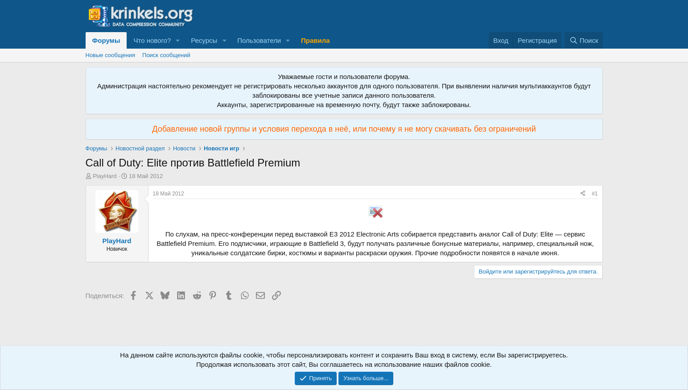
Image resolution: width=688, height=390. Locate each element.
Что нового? (152, 40)
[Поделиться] (583, 194)
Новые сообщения (111, 55)
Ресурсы (204, 40)
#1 (594, 194)
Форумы (106, 40)
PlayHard (104, 176)
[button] (178, 40)
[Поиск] (583, 40)
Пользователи (259, 40)
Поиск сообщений (166, 55)
